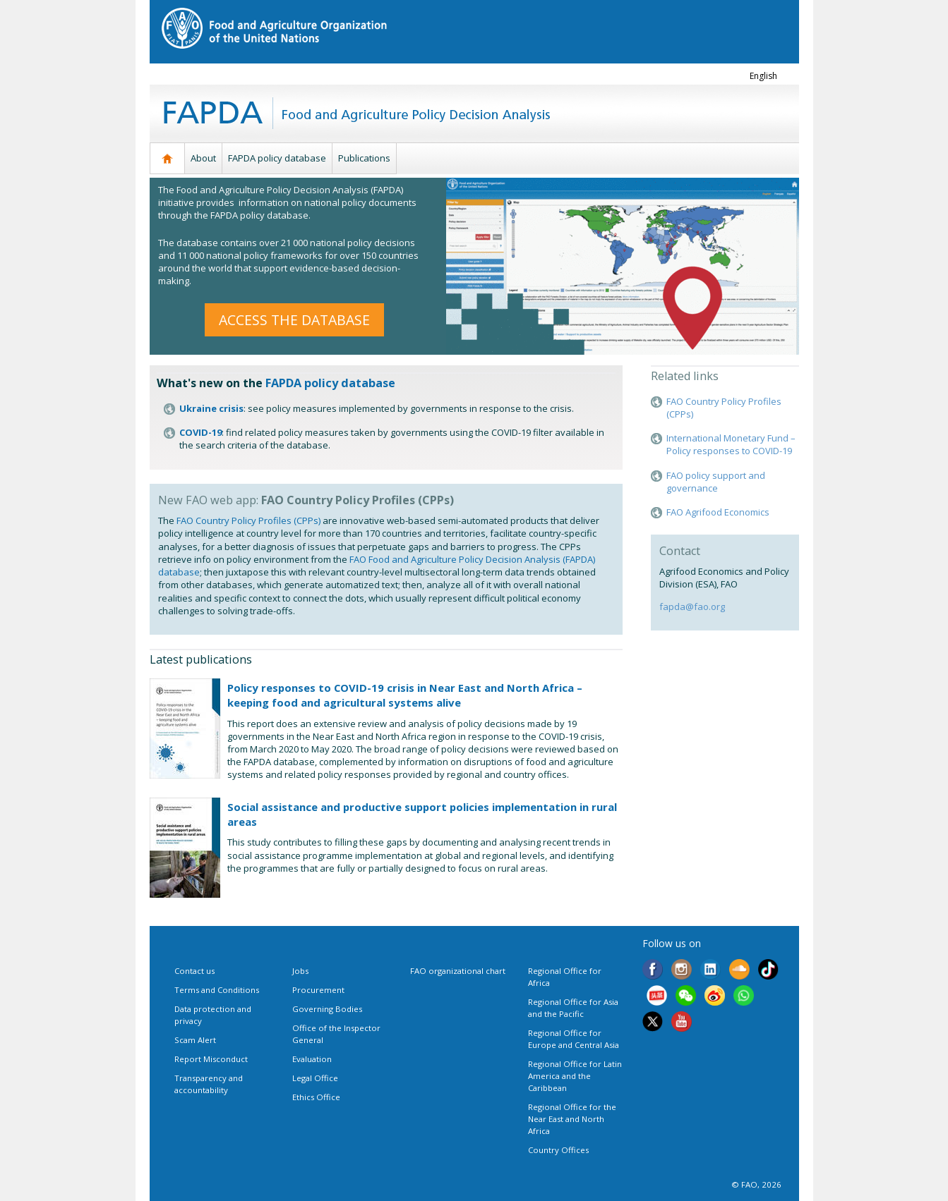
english (763, 76)
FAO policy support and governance (715, 481)
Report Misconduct (211, 1059)
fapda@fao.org (692, 606)
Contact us (194, 970)
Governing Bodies (327, 1009)
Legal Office (315, 1078)
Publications (364, 158)
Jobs (300, 970)
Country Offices (558, 1150)
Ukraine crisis (211, 408)
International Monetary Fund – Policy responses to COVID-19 (731, 444)
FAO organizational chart (457, 970)
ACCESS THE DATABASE (294, 319)
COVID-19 (200, 432)
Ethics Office (316, 1097)
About (203, 158)
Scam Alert (195, 1040)
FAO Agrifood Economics (717, 512)
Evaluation (312, 1059)
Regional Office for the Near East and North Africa (572, 1119)
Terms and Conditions (216, 989)
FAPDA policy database (277, 158)
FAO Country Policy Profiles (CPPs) (248, 520)
